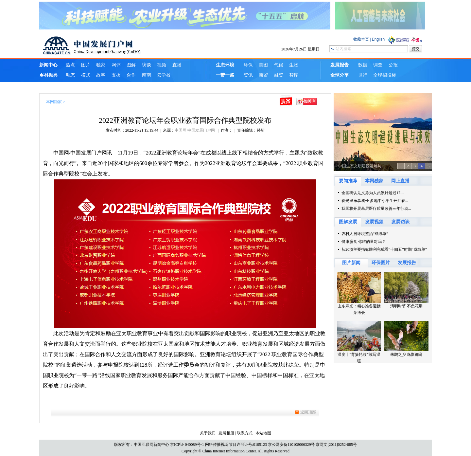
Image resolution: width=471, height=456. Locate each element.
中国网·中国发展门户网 (195, 130)
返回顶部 (308, 412)
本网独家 (54, 102)
